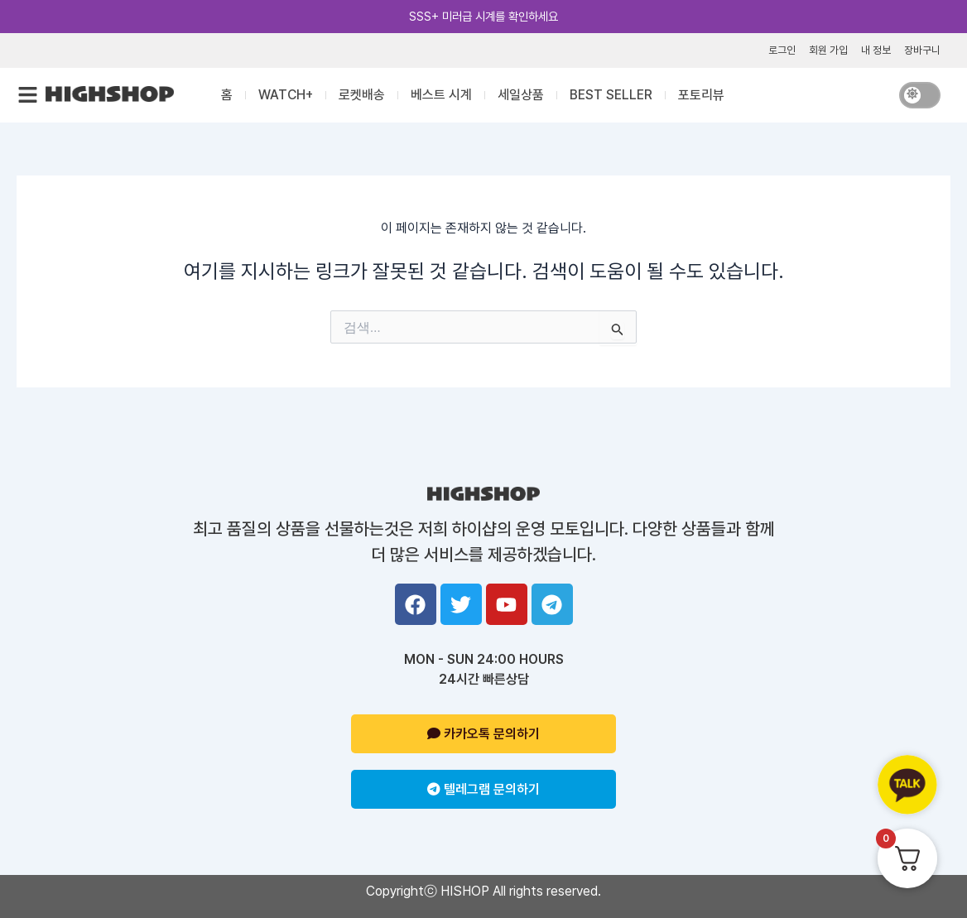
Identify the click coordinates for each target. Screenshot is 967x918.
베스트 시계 (441, 95)
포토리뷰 (701, 95)
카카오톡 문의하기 (483, 734)
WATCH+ (285, 95)
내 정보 (876, 50)
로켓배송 (362, 95)
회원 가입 (828, 50)
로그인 (782, 50)
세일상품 (521, 95)
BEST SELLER (611, 95)
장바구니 (922, 50)
